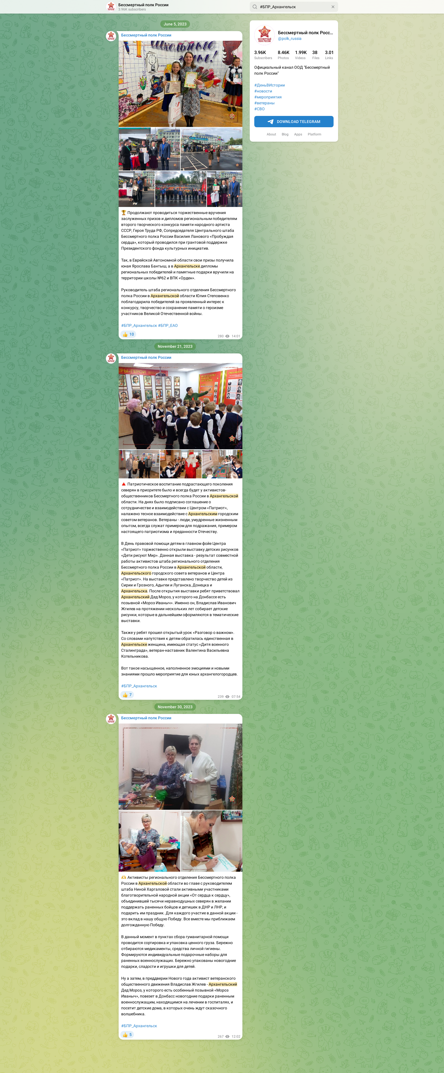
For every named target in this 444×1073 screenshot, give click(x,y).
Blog (285, 134)
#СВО (259, 109)
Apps (298, 134)
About (271, 134)
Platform (314, 134)
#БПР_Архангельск (139, 325)
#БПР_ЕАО (168, 325)
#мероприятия (268, 97)
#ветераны (264, 103)
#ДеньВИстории (269, 85)
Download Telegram (294, 121)
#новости (263, 91)
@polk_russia (290, 38)
